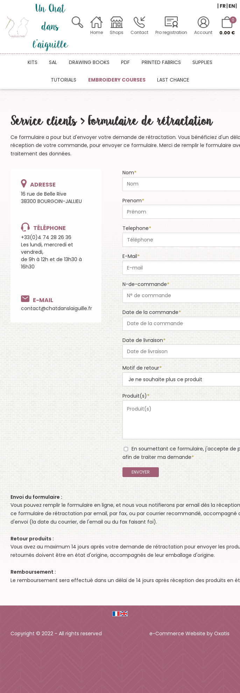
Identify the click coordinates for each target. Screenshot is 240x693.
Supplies (202, 62)
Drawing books (89, 62)
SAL (53, 62)
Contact (139, 32)
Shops (116, 32)
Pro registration (171, 32)
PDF (125, 62)
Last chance (173, 79)
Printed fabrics (161, 62)
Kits (32, 62)
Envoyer (141, 472)
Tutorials (63, 79)
